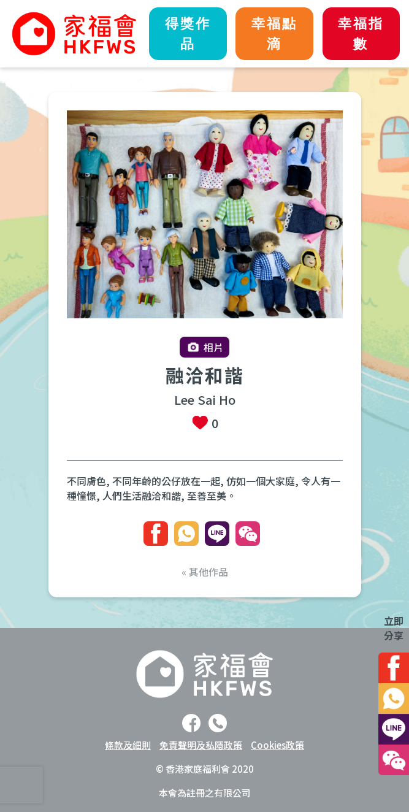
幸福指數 (361, 34)
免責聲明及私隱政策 (200, 744)
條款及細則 (128, 744)
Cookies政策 (277, 744)
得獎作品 (188, 34)
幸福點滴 (274, 34)
